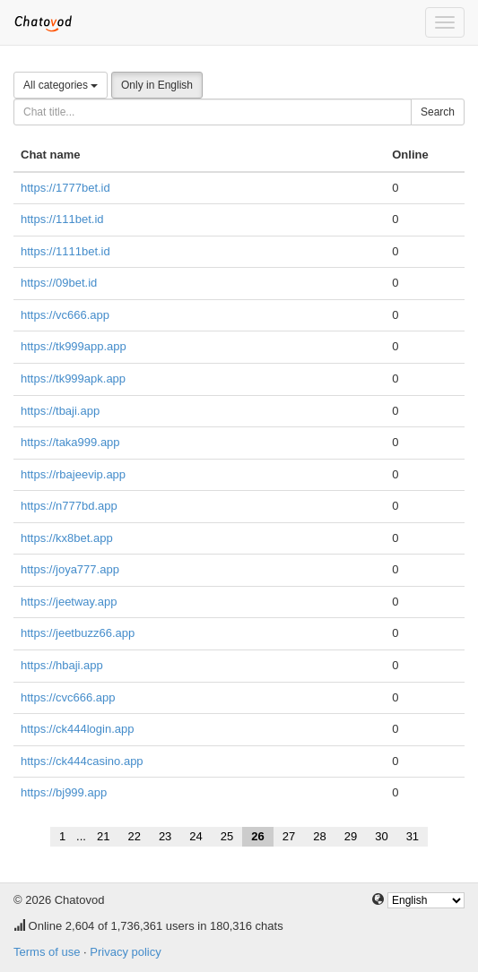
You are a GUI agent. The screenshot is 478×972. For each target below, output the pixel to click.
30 (381, 836)
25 (227, 836)
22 (133, 836)
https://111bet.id (62, 219)
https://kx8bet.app (67, 538)
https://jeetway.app (69, 601)
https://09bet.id (59, 282)
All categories (60, 85)
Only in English (157, 85)
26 (257, 836)
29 (350, 836)
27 (288, 836)
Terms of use (46, 952)
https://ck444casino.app (82, 761)
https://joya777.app (70, 569)
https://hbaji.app (62, 665)
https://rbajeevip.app (73, 474)
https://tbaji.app (60, 410)
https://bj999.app (64, 792)
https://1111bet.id (65, 251)
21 (103, 836)
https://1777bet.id (65, 187)
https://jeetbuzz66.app (78, 633)
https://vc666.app (65, 315)
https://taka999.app (70, 442)
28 (319, 836)
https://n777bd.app (69, 505)
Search (438, 112)
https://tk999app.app (73, 346)
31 (412, 836)
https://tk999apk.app (73, 378)
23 (165, 836)
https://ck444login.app (77, 728)
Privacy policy (125, 952)
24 (195, 836)
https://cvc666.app (68, 697)
